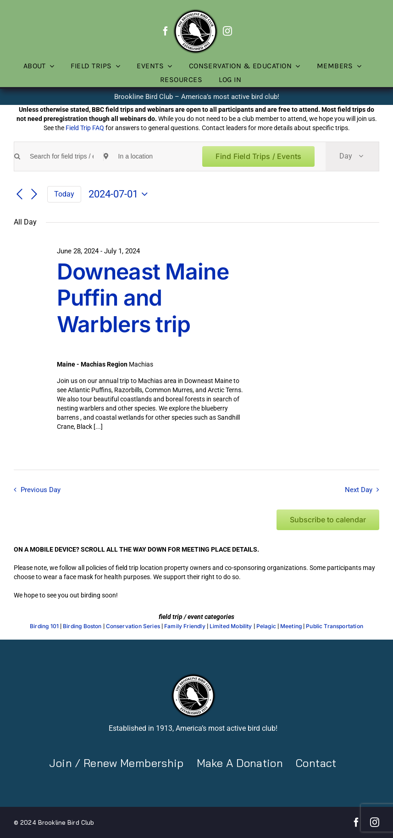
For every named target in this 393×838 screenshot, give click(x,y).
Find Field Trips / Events (258, 156)
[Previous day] (19, 194)
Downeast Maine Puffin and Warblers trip (143, 298)
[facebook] (165, 31)
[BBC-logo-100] (195, 11)
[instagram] (227, 31)
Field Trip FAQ (85, 127)
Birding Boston (82, 626)
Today (64, 194)
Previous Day (41, 490)
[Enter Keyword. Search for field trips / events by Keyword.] (61, 156)
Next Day (358, 490)
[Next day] (34, 194)
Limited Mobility (231, 626)
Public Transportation (334, 626)
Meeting (291, 626)
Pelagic (266, 626)
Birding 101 (44, 626)
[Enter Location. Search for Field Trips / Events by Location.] (150, 156)
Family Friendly (184, 626)
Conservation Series (133, 626)
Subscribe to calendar (328, 519)
